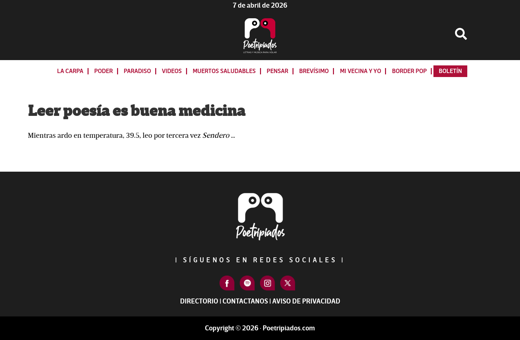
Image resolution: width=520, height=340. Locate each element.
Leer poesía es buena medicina (136, 111)
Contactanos (245, 301)
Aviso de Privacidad (306, 301)
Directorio (199, 301)
